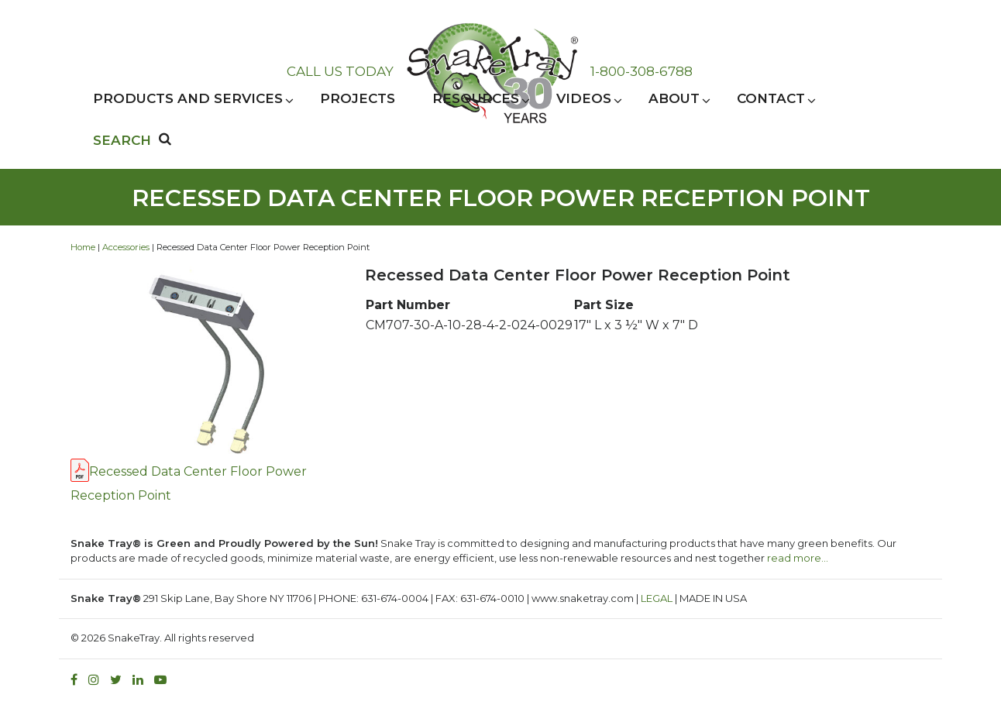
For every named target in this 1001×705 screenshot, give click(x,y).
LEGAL (656, 598)
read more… (797, 558)
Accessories (126, 247)
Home (83, 247)
